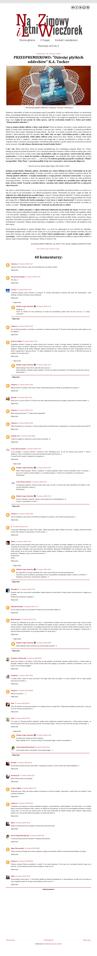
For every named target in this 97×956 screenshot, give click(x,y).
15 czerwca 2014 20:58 (43, 643)
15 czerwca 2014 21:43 (43, 735)
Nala (12, 703)
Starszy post (87, 940)
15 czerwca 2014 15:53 (43, 496)
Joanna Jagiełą (16, 788)
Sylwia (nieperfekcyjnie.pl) (25, 747)
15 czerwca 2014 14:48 (27, 436)
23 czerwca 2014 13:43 (22, 876)
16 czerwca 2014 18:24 (42, 747)
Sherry (13, 541)
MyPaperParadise (17, 606)
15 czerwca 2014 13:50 (25, 384)
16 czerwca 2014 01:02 (25, 803)
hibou (13, 823)
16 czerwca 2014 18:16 (22, 823)
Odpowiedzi (17, 302)
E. (11, 526)
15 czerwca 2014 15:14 (20, 526)
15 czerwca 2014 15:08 (25, 514)
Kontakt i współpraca (66, 40)
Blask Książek (15, 619)
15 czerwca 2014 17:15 (31, 606)
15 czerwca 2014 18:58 (34, 658)
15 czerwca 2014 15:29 (23, 541)
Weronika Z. (15, 589)
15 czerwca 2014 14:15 (25, 410)
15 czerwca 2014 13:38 (29, 341)
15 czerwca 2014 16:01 (43, 569)
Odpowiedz (14, 270)
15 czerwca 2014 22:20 (24, 762)
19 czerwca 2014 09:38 (25, 861)
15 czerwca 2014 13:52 (24, 397)
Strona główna (27, 40)
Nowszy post (10, 940)
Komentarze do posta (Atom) (52, 944)
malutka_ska (15, 436)
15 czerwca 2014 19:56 (25, 675)
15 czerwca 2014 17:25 (28, 619)
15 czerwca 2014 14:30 (25, 423)
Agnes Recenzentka (17, 848)
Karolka (13, 762)
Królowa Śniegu (16, 341)
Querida (13, 397)
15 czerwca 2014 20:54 (22, 703)
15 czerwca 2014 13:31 (33, 277)
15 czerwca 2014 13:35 (25, 326)
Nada (12, 718)
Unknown (14, 264)
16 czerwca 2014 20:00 (32, 848)
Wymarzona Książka (18, 277)
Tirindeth (14, 675)
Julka (13, 876)
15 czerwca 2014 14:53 (33, 449)
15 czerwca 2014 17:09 (27, 589)
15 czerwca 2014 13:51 (43, 306)
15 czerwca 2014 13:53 (43, 365)
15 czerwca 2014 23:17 (29, 788)
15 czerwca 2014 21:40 (22, 718)
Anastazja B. (15, 775)
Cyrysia (13, 289)
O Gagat (45, 40)
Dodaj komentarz (48, 889)
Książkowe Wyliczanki (18, 658)
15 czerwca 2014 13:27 (25, 264)
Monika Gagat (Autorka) (47, 248)
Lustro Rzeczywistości (18, 449)
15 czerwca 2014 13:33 (24, 289)
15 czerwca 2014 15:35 (39, 482)
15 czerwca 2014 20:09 (25, 690)
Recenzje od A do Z (48, 46)
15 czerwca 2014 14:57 (43, 467)
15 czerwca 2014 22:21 (27, 775)
